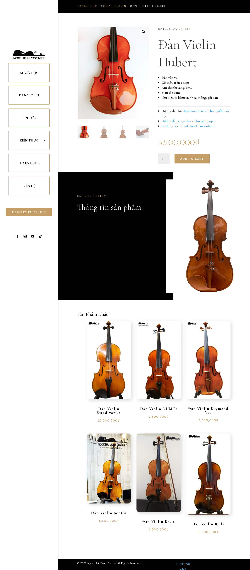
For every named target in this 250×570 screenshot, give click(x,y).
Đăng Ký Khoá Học (29, 212)
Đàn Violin (29, 95)
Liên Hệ (29, 186)
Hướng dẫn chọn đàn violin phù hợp (187, 121)
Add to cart (192, 158)
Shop (105, 6)
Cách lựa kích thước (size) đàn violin (187, 126)
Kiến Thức (29, 140)
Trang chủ (87, 6)
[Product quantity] (164, 158)
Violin (120, 6)
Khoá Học (29, 73)
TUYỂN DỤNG (29, 163)
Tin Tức (29, 118)
